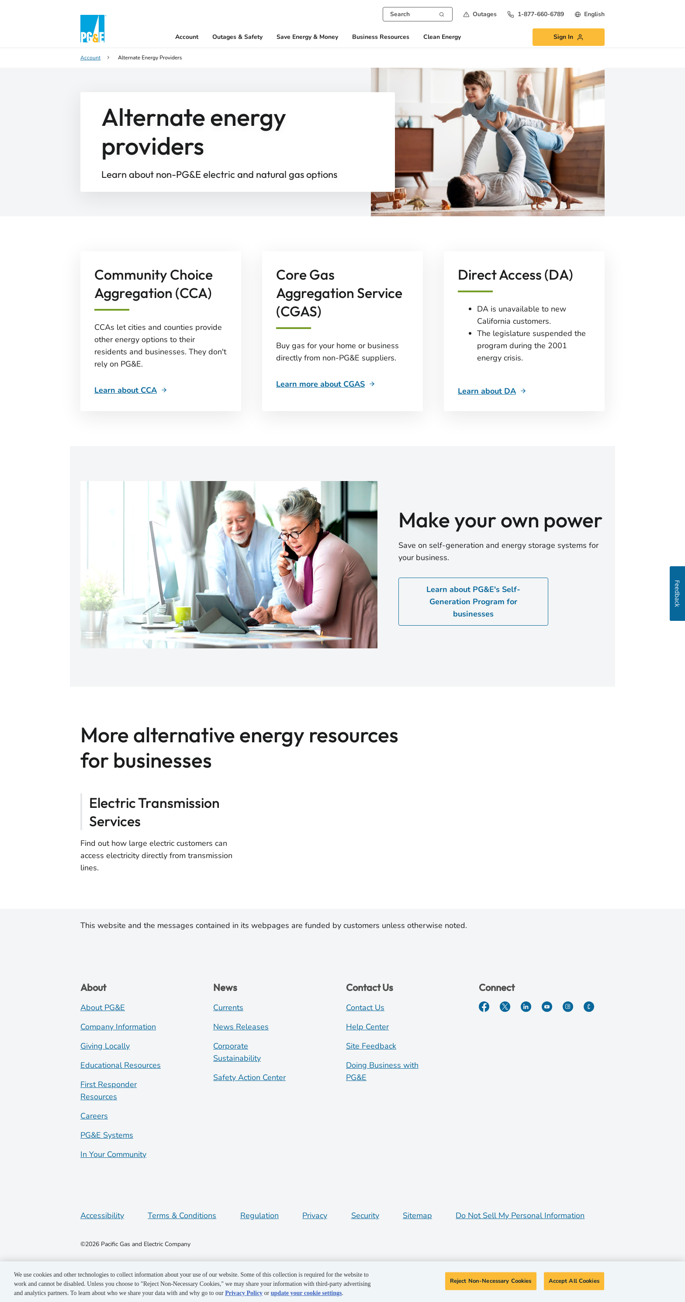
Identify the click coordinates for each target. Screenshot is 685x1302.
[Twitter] (505, 1006)
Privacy (314, 1215)
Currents (228, 1007)
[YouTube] (546, 1006)
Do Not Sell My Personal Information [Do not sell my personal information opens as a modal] (520, 1215)
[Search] (442, 13)
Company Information (118, 1027)
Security (365, 1215)
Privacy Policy (244, 1295)
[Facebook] (484, 1006)
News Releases (241, 1027)
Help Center (367, 1027)
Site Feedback (371, 1046)
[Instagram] (567, 1006)
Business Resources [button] (380, 37)
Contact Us (365, 1007)
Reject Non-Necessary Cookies (491, 1283)
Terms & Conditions (182, 1215)
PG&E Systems (106, 1135)
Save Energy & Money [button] (307, 37)
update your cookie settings (306, 1295)
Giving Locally (105, 1046)
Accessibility (102, 1215)
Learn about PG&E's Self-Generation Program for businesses (473, 601)
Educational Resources (120, 1065)
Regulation (259, 1215)
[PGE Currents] (588, 1006)
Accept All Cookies (574, 1283)
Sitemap (417, 1215)
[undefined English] (589, 14)
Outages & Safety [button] (237, 37)
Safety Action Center (249, 1077)
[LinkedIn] (525, 1006)
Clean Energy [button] (442, 37)
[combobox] (418, 14)
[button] (480, 14)
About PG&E (102, 1007)
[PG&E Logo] (93, 28)
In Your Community (113, 1154)
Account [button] (186, 37)
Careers (94, 1116)
